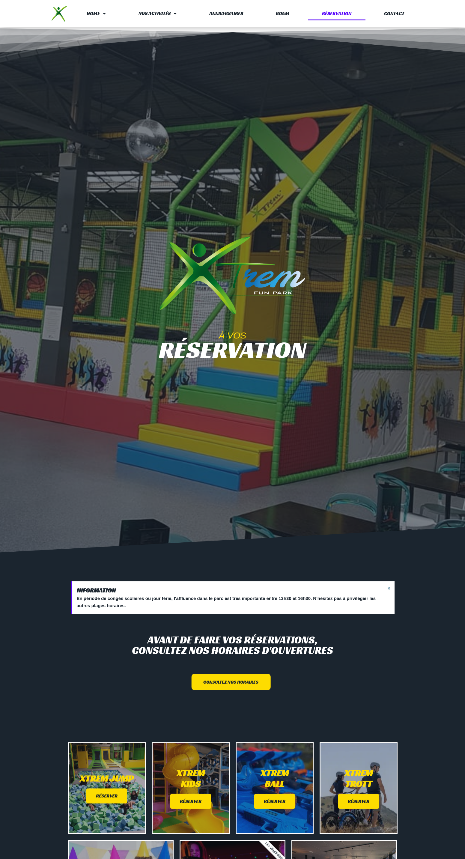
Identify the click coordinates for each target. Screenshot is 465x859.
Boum (282, 13)
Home (96, 13)
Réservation (336, 13)
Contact (394, 13)
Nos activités (158, 13)
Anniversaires (226, 13)
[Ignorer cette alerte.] (389, 588)
